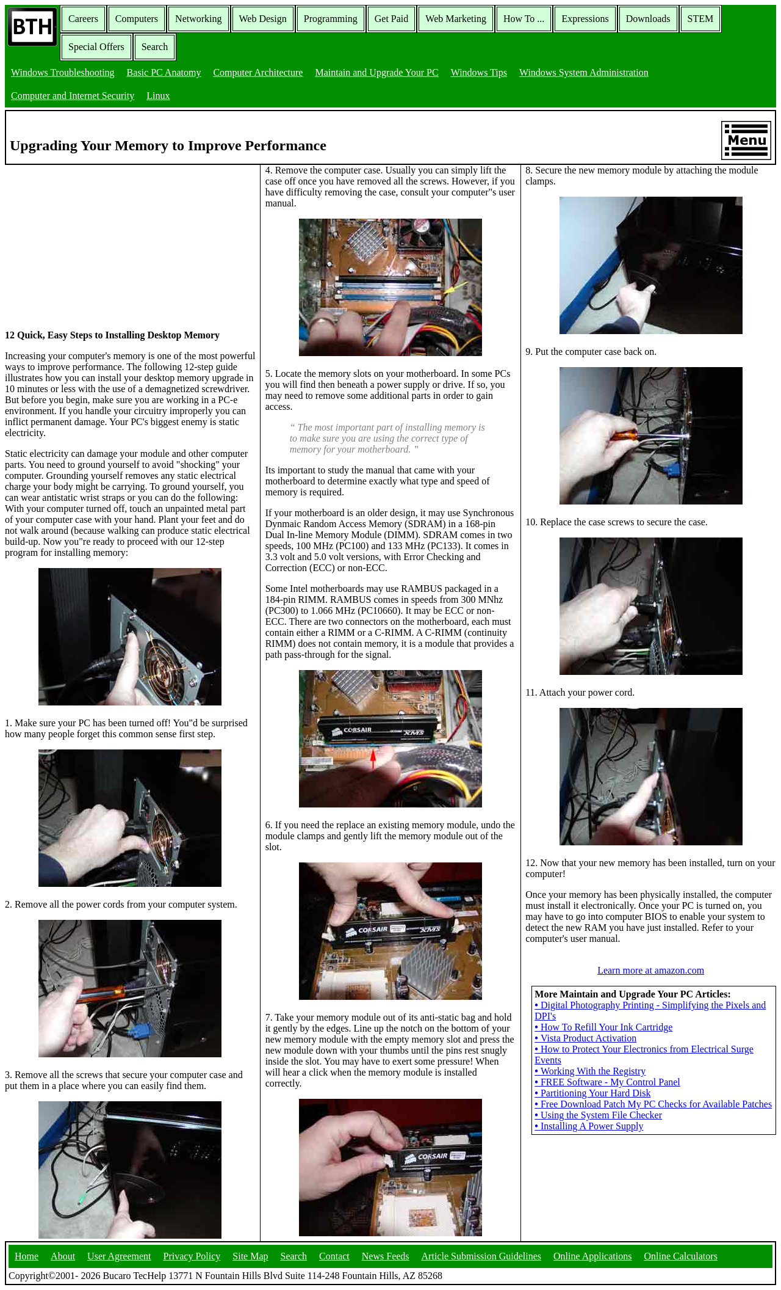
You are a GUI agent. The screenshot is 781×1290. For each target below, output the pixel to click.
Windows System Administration (584, 72)
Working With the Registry (590, 1071)
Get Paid (392, 18)
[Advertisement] (96, 241)
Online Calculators (680, 1256)
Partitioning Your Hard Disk (592, 1093)
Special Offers (96, 47)
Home (26, 1256)
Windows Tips (479, 72)
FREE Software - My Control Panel (607, 1082)
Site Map (250, 1256)
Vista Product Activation (585, 1038)
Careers (83, 18)
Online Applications (592, 1256)
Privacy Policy (192, 1256)
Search (155, 47)
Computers (136, 18)
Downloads (648, 18)
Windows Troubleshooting (63, 72)
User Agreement (119, 1256)
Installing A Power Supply (588, 1126)
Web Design (263, 18)
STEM (701, 18)
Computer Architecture (258, 72)
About (63, 1256)
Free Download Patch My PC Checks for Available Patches (653, 1104)
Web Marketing (455, 18)
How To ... (523, 18)
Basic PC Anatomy (164, 72)
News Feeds (385, 1256)
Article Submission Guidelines (481, 1256)
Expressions (584, 18)
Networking (198, 18)
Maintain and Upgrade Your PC (376, 72)
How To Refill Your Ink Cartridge (603, 1027)
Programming (331, 18)
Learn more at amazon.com (650, 970)
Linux (158, 95)
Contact (334, 1256)
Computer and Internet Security (72, 95)
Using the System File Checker (598, 1115)
